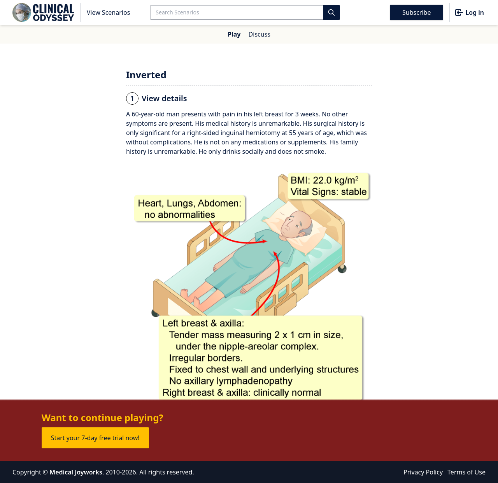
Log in (469, 12)
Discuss (259, 34)
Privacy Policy (423, 472)
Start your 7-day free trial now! (95, 438)
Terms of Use (466, 472)
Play (234, 34)
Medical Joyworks (75, 472)
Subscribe (416, 12)
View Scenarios (108, 12)
